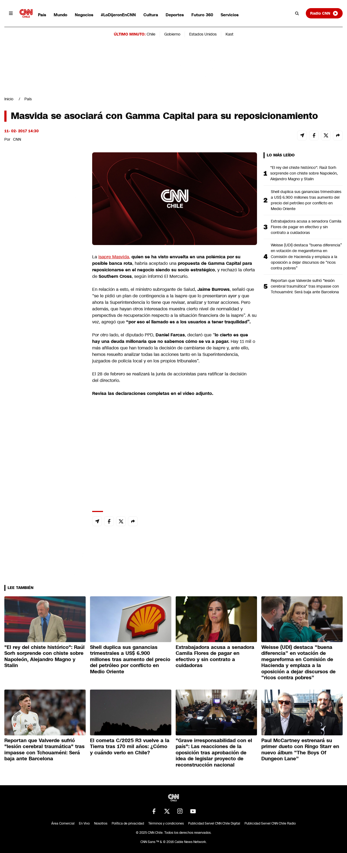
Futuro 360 (202, 15)
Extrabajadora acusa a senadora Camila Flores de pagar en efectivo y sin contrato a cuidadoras (306, 226)
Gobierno (172, 34)
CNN (17, 139)
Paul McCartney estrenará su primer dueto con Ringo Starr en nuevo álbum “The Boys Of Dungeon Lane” (300, 749)
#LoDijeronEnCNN (118, 15)
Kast (229, 34)
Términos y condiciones (166, 823)
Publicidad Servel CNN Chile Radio (270, 823)
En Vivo (84, 823)
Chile (151, 34)
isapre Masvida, (114, 257)
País (42, 15)
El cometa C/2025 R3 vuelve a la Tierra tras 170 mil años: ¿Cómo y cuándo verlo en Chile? (129, 746)
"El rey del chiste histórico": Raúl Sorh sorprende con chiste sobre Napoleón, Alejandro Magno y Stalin (304, 173)
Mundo (60, 15)
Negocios (84, 15)
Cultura (150, 15)
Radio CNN (324, 13)
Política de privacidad (128, 823)
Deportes (175, 15)
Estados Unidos (203, 34)
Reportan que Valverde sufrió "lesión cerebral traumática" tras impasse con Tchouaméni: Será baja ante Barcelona (305, 286)
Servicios (230, 15)
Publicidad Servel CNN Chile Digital (214, 823)
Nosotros (100, 823)
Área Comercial (63, 823)
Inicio (8, 99)
